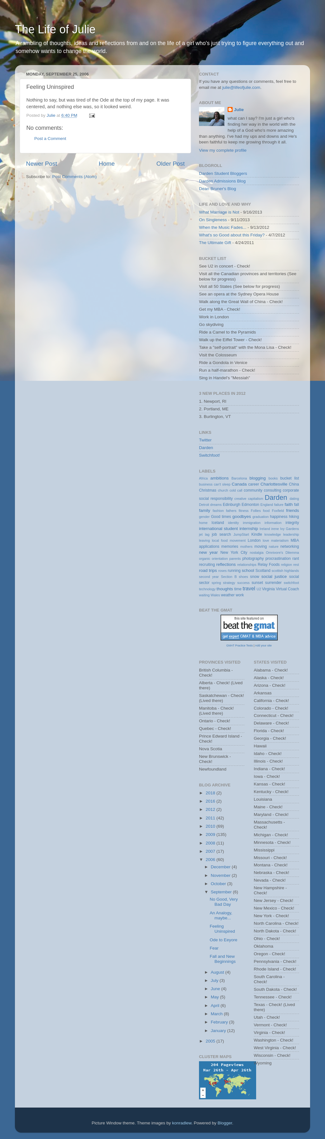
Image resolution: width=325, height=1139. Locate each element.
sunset (257, 582)
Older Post (170, 163)
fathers (231, 511)
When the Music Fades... (222, 227)
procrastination (278, 558)
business (206, 484)
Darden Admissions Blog (222, 181)
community (253, 490)
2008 (211, 843)
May (215, 997)
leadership (291, 534)
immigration (252, 523)
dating (294, 498)
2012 (211, 809)
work (240, 595)
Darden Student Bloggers (223, 173)
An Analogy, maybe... (221, 915)
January (219, 1030)
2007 (211, 851)
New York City (234, 552)
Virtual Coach (287, 589)
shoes (243, 577)
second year (209, 577)
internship (248, 528)
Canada (239, 484)
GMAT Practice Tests (239, 645)
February (220, 1022)
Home (107, 163)
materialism (280, 540)
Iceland (218, 522)
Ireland (265, 529)
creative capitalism (249, 498)
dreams (216, 505)
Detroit (204, 505)
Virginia (268, 589)
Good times (221, 516)
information (273, 523)
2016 (211, 801)
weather (228, 595)
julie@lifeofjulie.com (241, 87)
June (216, 988)
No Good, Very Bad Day (224, 902)
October (219, 883)
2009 (211, 834)
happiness (279, 516)
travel (248, 588)
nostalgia (256, 552)
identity (233, 523)
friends (292, 510)
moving (261, 546)
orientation (220, 558)
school (248, 570)
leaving (204, 540)
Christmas (207, 490)
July (215, 980)
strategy (229, 583)
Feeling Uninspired (222, 929)
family (204, 510)
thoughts (224, 588)
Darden (206, 447)
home (203, 523)
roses (222, 571)
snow (254, 576)
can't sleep (222, 484)
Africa (203, 478)
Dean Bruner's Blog (217, 188)
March (217, 1013)
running (234, 570)
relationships (246, 564)
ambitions (219, 478)
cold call (235, 490)
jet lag (204, 534)
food (266, 511)
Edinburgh (231, 504)
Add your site (263, 645)
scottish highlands (285, 571)
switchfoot (291, 583)
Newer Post (41, 163)
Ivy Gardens (289, 529)
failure (278, 505)
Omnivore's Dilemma (282, 552)
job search (221, 534)
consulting (272, 490)
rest (296, 564)
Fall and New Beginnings (223, 959)
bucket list (289, 478)
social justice (274, 576)
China (294, 484)
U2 (259, 589)
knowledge (272, 534)
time (238, 589)
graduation (260, 517)
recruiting (207, 564)
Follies (256, 511)
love (266, 540)
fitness (244, 511)
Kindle (256, 534)
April (216, 1005)
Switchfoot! (209, 455)
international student (218, 528)
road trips (208, 570)
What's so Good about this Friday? (232, 235)
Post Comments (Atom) (74, 176)
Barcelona (239, 478)
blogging (257, 478)
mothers (246, 546)
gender (204, 517)
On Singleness (213, 219)
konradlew (181, 1123)
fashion (218, 511)
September (222, 892)
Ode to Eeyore (223, 939)
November (221, 875)
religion (286, 564)
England (266, 505)
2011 (211, 818)
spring (216, 583)
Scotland (262, 570)
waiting (204, 595)
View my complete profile (223, 150)
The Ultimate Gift (215, 242)
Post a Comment (50, 138)
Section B (229, 577)
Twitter (205, 440)
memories (229, 546)
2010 (211, 826)
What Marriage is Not (219, 212)
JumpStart (241, 534)
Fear (214, 948)
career (253, 484)
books (273, 478)
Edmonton (250, 504)
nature (274, 546)
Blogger (225, 1123)
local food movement (229, 540)
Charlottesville (274, 484)
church (223, 490)
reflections (226, 564)
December (221, 866)
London (254, 540)
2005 (211, 1041)
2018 (211, 793)
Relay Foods (269, 564)
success (243, 583)
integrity (292, 522)
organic (204, 558)
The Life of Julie (55, 29)
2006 (211, 859)
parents (235, 558)
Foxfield (278, 511)
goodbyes (241, 516)
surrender (273, 582)
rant (295, 558)
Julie (239, 109)
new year (208, 552)
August (218, 972)
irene (275, 529)
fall (296, 504)
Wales (215, 595)
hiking (294, 516)
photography (253, 558)
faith (289, 504)
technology (207, 589)
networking (289, 546)
